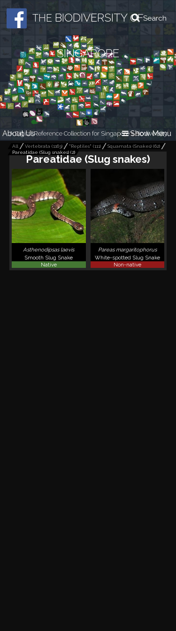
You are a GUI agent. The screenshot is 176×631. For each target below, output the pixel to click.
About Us (18, 133)
